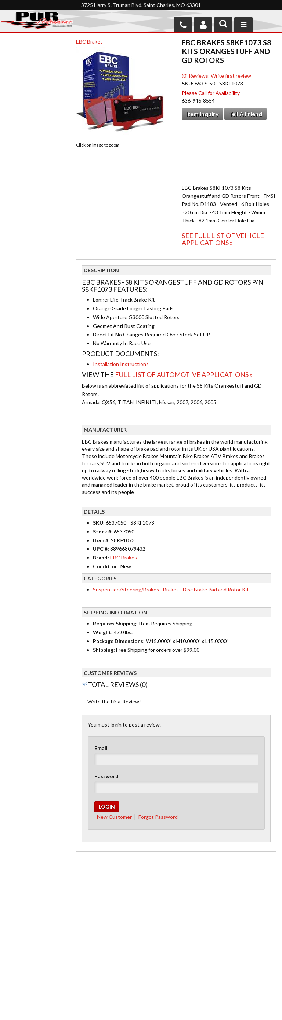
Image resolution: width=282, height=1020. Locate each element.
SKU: (188, 83)
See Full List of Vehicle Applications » (223, 239)
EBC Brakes (89, 41)
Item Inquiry (202, 113)
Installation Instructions (121, 364)
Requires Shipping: (115, 623)
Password (106, 776)
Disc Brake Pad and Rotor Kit (216, 589)
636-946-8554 (183, 957)
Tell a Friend (245, 113)
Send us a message (169, 993)
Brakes (171, 589)
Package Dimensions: (119, 641)
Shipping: (104, 650)
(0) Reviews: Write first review (216, 76)
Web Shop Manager (200, 1010)
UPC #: (101, 549)
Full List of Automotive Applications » (184, 374)
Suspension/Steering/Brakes (126, 589)
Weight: (103, 632)
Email (101, 748)
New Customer (114, 817)
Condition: (106, 566)
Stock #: (103, 531)
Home (13, 934)
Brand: (101, 557)
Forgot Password (158, 817)
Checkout (17, 56)
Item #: (102, 540)
